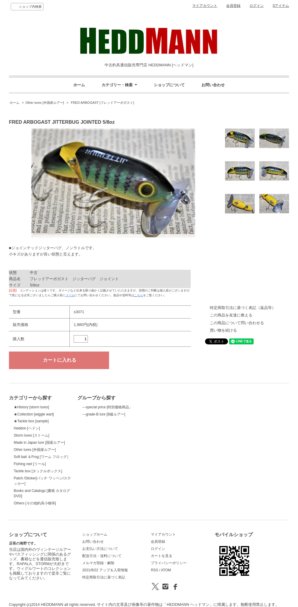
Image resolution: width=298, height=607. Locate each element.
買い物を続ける (223, 330)
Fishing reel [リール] (30, 464)
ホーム (79, 85)
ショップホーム (94, 534)
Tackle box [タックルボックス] (38, 471)
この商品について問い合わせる (237, 323)
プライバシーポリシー (169, 563)
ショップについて (169, 85)
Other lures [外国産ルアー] (44, 102)
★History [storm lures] (31, 407)
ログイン (256, 6)
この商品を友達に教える (231, 315)
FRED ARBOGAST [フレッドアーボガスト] (102, 102)
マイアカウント (204, 6)
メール (70, 295)
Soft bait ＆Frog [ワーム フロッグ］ (42, 457)
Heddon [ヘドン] (27, 428)
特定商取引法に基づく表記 (103, 577)
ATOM (166, 570)
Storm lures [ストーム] (31, 435)
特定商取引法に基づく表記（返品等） (243, 307)
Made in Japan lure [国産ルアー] (39, 442)
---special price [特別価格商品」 (107, 407)
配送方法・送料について (102, 556)
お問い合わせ (213, 85)
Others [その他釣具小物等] (35, 503)
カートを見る (161, 556)
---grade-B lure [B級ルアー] (103, 414)
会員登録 (233, 6)
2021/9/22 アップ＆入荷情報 (105, 570)
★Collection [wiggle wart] (34, 414)
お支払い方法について (100, 549)
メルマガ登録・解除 (98, 563)
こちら (138, 295)
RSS (154, 570)
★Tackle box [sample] (31, 421)
